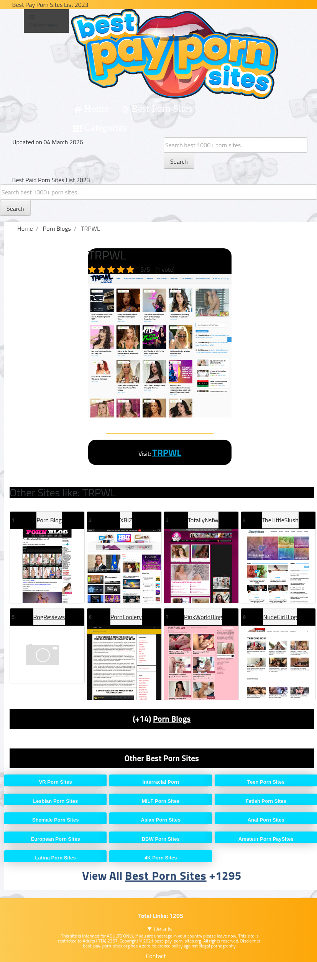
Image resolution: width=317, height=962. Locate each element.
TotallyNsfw (203, 520)
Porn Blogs (172, 719)
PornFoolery (126, 616)
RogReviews (49, 616)
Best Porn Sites (161, 108)
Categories (105, 127)
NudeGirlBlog (280, 616)
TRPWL (166, 452)
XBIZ (126, 520)
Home (96, 108)
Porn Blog (49, 520)
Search (179, 161)
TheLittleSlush (280, 520)
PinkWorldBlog (203, 616)
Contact (156, 955)
